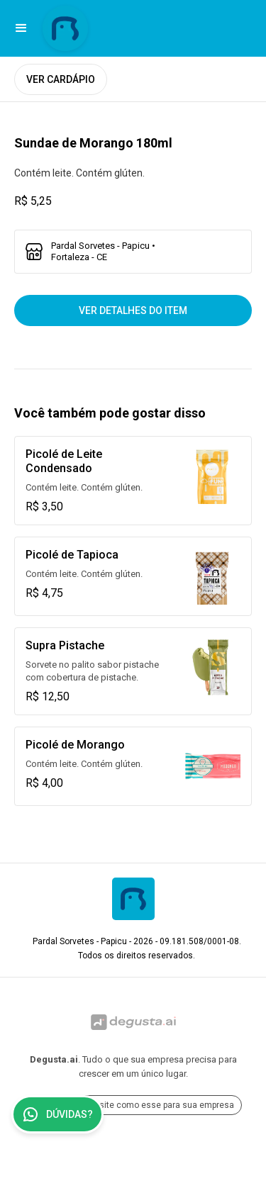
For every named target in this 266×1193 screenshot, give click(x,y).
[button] (21, 28)
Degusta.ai (54, 1059)
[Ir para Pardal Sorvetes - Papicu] (65, 28)
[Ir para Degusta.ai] (133, 1022)
